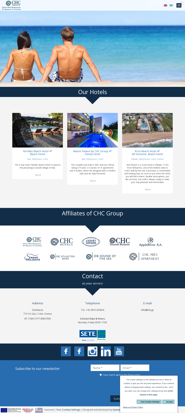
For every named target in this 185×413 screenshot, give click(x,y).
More (38, 175)
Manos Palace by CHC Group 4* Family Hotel (92, 152)
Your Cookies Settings (68, 409)
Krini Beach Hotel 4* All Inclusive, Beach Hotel (147, 152)
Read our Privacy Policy (133, 407)
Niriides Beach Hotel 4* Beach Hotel (37, 152)
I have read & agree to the (121, 374)
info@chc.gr (147, 310)
